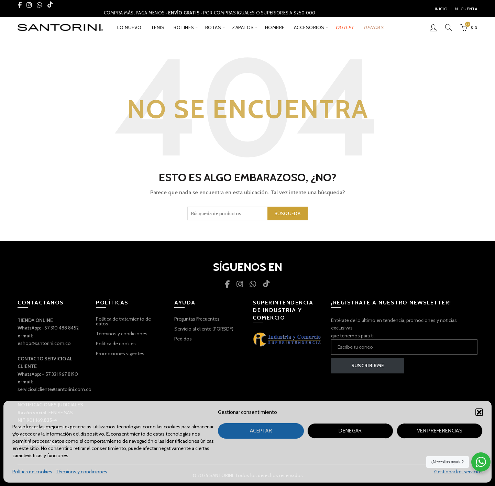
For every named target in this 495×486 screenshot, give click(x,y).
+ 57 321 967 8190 (60, 374)
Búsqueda (287, 213)
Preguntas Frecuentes (197, 319)
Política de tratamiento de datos (123, 321)
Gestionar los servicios (458, 471)
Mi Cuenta (466, 8)
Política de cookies (32, 471)
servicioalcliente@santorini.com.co (54, 389)
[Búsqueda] (448, 27)
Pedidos (183, 339)
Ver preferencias (439, 431)
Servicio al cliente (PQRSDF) (203, 329)
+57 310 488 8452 (60, 328)
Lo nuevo (129, 27)
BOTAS (213, 27)
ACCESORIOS (309, 27)
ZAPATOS (243, 27)
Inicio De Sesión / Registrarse (433, 27)
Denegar (350, 431)
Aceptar (261, 431)
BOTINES (184, 27)
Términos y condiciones (81, 471)
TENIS (158, 27)
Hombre (275, 27)
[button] (479, 412)
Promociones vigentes (120, 353)
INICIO (441, 8)
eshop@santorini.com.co (44, 343)
